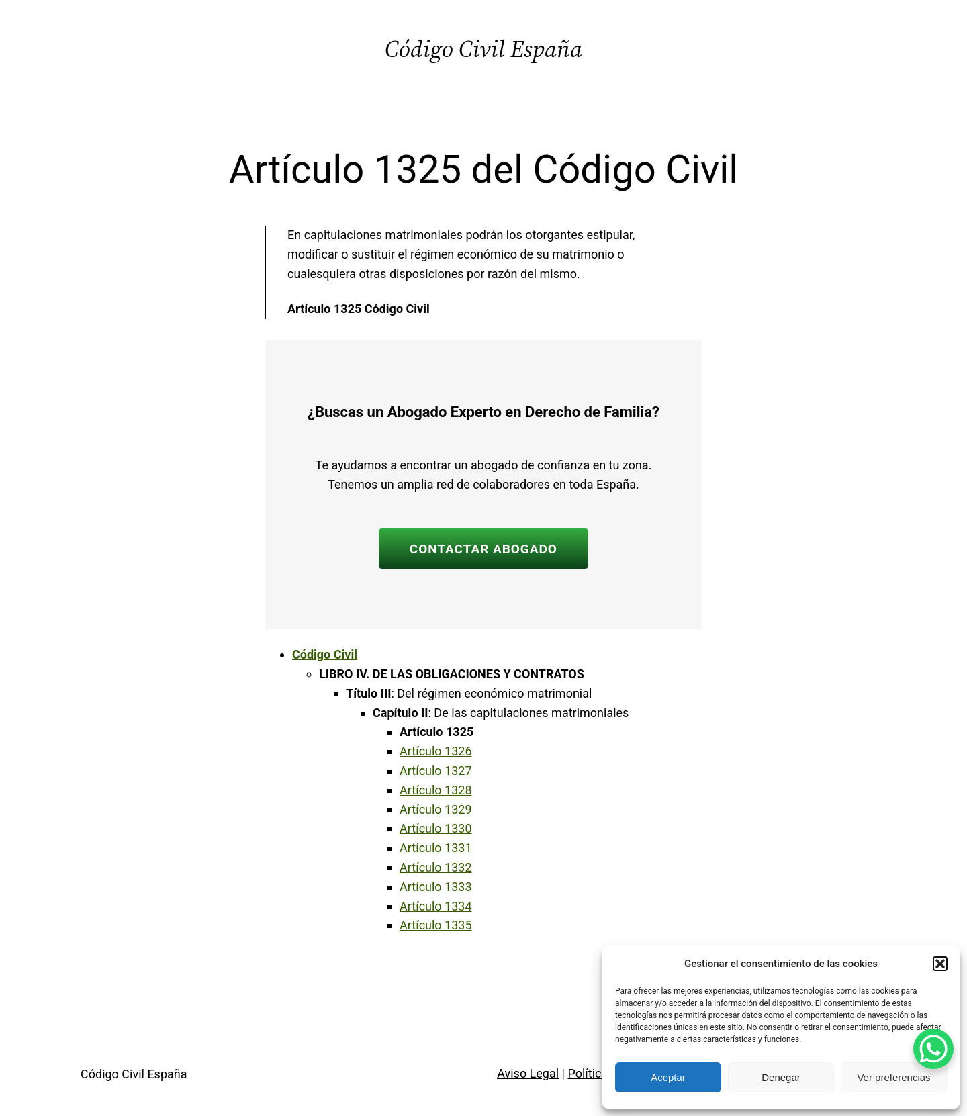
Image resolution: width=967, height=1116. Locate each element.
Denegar (781, 1077)
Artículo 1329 (436, 809)
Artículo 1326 (436, 751)
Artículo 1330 (436, 828)
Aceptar (668, 1077)
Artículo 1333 (436, 887)
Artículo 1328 (436, 790)
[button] (940, 963)
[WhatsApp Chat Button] (933, 1049)
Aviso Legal (528, 1073)
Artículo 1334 (436, 906)
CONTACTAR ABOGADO (483, 548)
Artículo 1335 (436, 925)
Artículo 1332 (436, 867)
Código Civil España (483, 48)
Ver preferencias (893, 1077)
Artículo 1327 (436, 770)
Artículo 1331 (436, 848)
